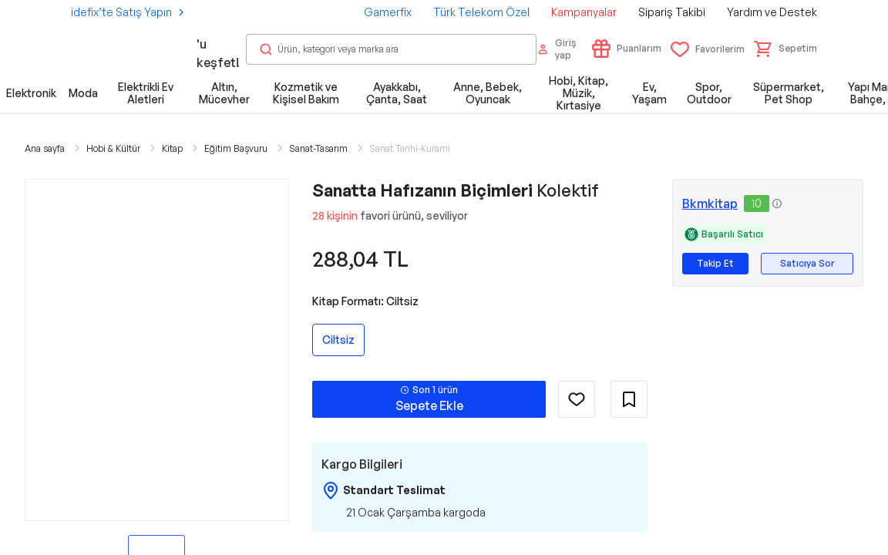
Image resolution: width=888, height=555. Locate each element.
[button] (785, 48)
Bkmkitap (710, 203)
